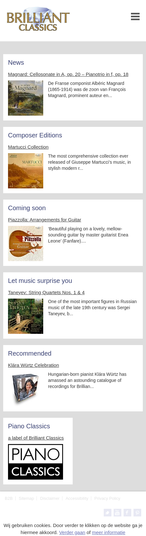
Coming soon (27, 207)
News (16, 62)
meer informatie (108, 532)
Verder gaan (72, 532)
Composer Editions (35, 135)
